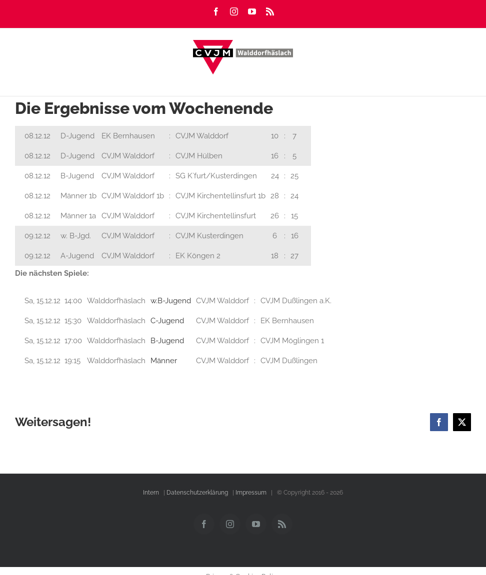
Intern (151, 492)
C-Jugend (167, 320)
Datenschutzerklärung (197, 492)
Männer (163, 360)
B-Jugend (167, 340)
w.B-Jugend (170, 300)
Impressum (251, 492)
